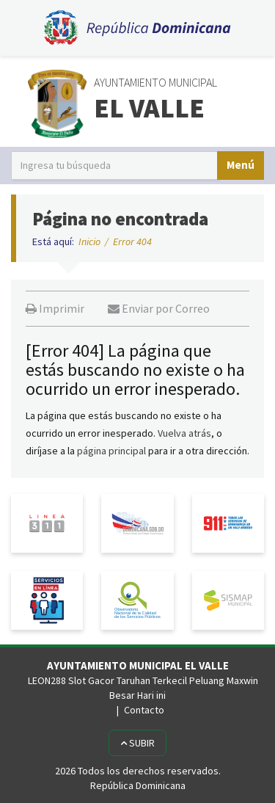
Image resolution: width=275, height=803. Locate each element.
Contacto (144, 709)
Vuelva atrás (184, 433)
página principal (111, 450)
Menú (240, 165)
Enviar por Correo (159, 308)
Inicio (89, 241)
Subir (137, 742)
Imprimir (55, 308)
